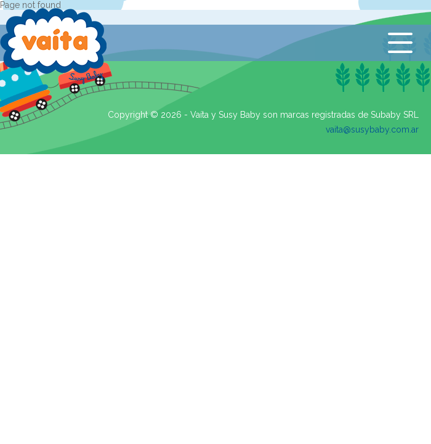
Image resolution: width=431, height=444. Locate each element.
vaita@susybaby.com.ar (372, 129)
